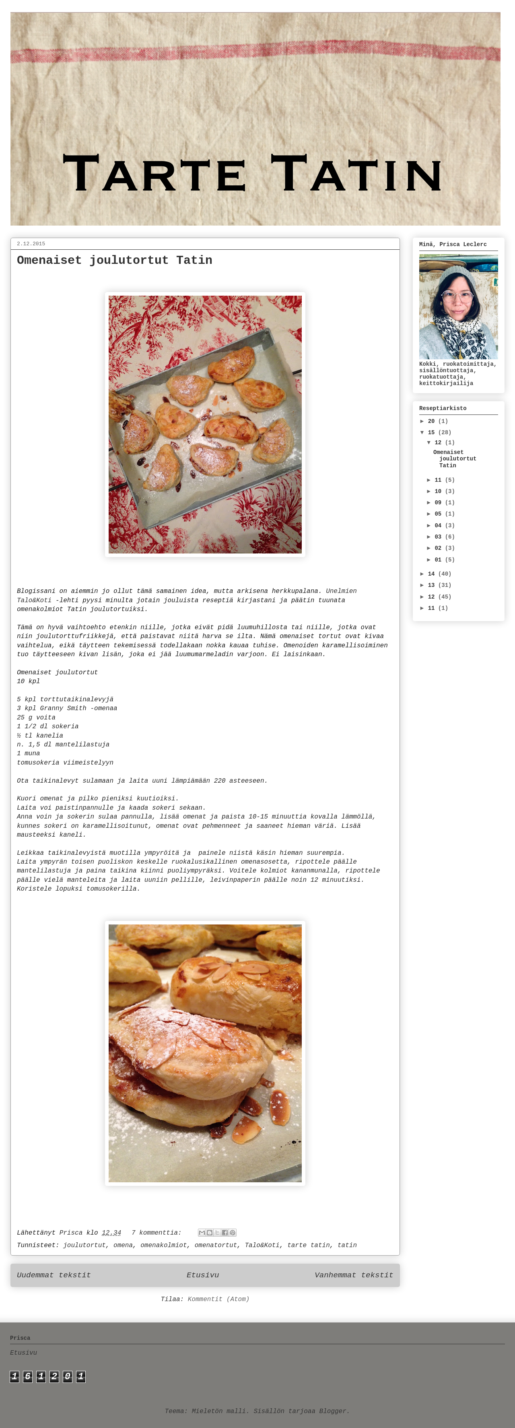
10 (440, 491)
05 (440, 514)
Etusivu (203, 1275)
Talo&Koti (262, 1245)
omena (123, 1245)
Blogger (332, 1411)
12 (440, 442)
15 (433, 432)
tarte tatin (308, 1245)
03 (440, 537)
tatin (347, 1245)
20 (433, 421)
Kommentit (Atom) (219, 1299)
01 (440, 560)
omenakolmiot (163, 1245)
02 (440, 548)
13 (433, 585)
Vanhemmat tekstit (354, 1275)
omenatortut (216, 1245)
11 (440, 480)
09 (440, 502)
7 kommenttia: (158, 1233)
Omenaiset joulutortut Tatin (114, 260)
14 (433, 574)
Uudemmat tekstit (54, 1275)
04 (440, 525)
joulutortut (84, 1245)
